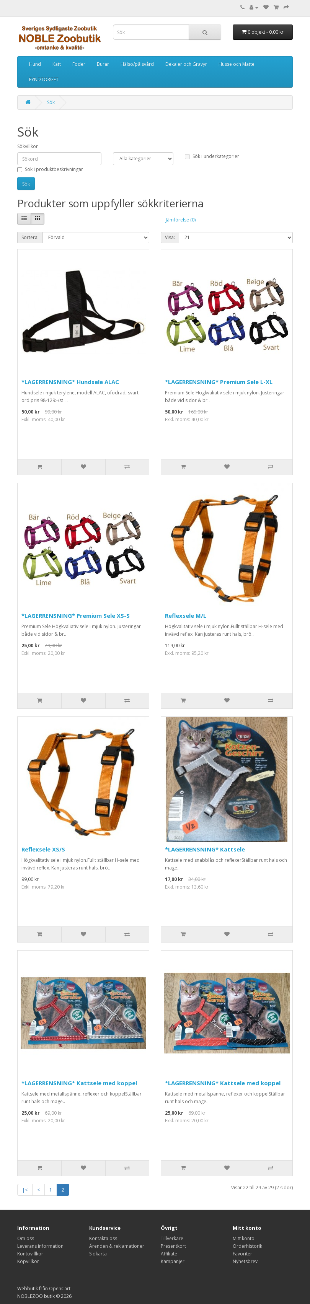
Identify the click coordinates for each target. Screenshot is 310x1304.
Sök (51, 102)
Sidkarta (98, 1253)
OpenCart (59, 1288)
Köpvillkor (28, 1261)
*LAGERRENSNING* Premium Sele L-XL (218, 382)
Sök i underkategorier (212, 156)
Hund (35, 64)
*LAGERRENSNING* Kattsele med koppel (79, 1083)
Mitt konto (244, 1238)
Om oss (25, 1238)
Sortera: (30, 237)
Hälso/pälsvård (137, 64)
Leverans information (40, 1246)
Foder (78, 64)
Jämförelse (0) (181, 220)
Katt (56, 64)
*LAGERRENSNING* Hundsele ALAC (70, 382)
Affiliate (169, 1253)
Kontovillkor (30, 1253)
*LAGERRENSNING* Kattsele (205, 849)
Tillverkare (172, 1238)
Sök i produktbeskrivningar (50, 169)
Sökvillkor (27, 146)
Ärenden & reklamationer (116, 1246)
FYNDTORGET (44, 79)
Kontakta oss (103, 1238)
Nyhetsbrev (245, 1261)
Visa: (170, 237)
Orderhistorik (247, 1246)
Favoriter (242, 1253)
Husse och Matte (237, 64)
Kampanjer (172, 1261)
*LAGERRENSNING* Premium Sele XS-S (75, 615)
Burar (103, 64)
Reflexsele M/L (185, 615)
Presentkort (173, 1246)
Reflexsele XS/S (43, 849)
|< (25, 1190)
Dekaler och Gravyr (186, 64)
